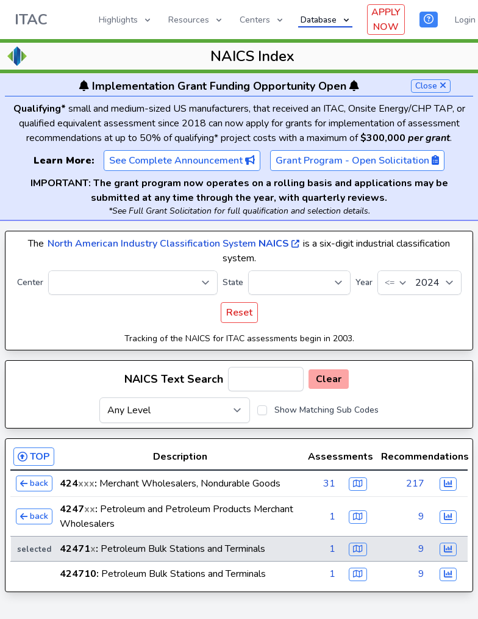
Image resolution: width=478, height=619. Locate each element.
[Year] (419, 282)
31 (329, 483)
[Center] (133, 282)
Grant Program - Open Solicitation (357, 160)
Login (465, 20)
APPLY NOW (386, 19)
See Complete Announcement (182, 160)
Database (326, 20)
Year (364, 282)
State (233, 282)
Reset (239, 312)
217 (415, 483)
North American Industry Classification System (173, 243)
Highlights (125, 20)
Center (30, 282)
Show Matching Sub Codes (326, 410)
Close (430, 86)
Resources (196, 20)
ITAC (31, 19)
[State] (299, 282)
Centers (262, 20)
